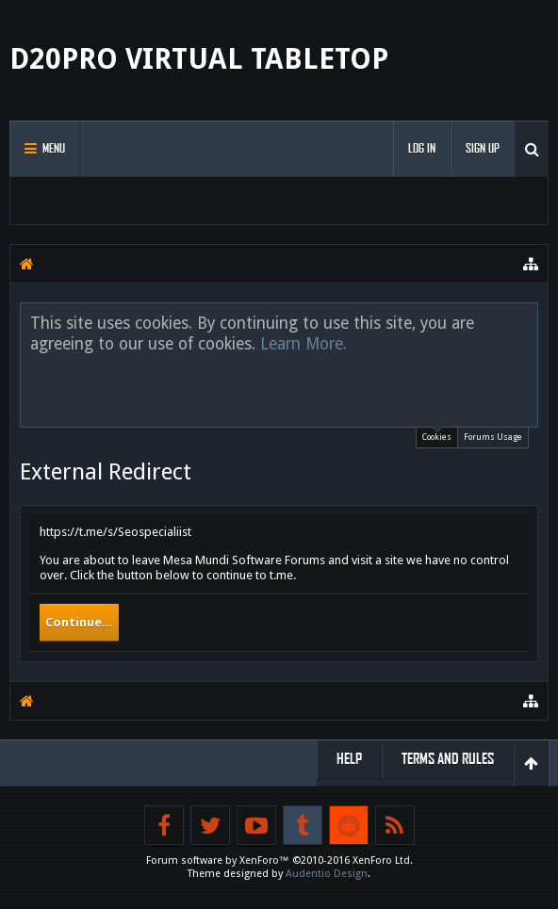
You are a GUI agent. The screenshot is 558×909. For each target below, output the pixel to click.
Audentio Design (327, 874)
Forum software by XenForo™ (279, 860)
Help (349, 759)
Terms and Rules (448, 759)
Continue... (79, 622)
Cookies (436, 435)
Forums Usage (493, 437)
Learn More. (303, 343)
